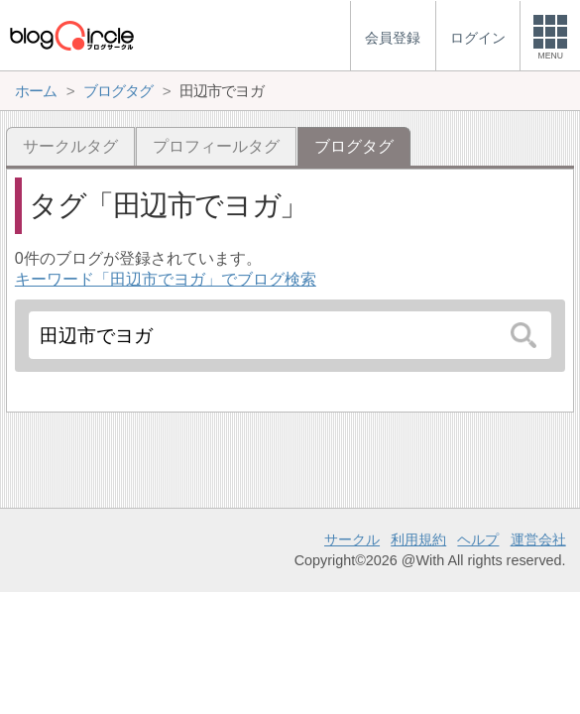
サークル (352, 539)
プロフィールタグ (216, 146)
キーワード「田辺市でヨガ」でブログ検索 (165, 279)
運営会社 (538, 539)
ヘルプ (478, 539)
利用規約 (418, 539)
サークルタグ (70, 146)
